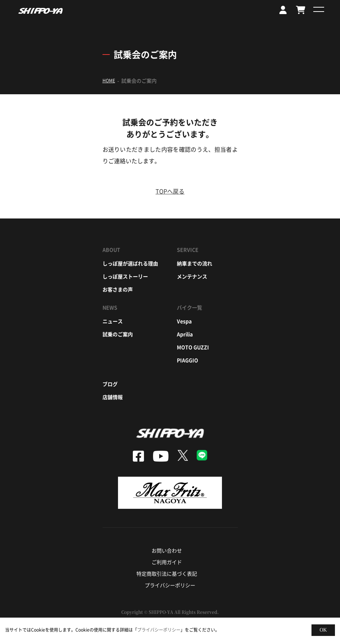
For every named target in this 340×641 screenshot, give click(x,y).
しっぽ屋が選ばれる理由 (130, 263)
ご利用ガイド (167, 562)
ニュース (113, 321)
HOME (109, 80)
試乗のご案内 (118, 334)
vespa (184, 321)
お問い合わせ (167, 550)
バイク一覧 (189, 307)
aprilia (185, 334)
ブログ (110, 383)
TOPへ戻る (170, 191)
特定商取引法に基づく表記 (166, 573)
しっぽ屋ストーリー (125, 276)
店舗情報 (113, 396)
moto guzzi (193, 347)
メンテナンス (192, 276)
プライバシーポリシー (170, 585)
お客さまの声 (118, 289)
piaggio (187, 360)
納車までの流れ (194, 263)
